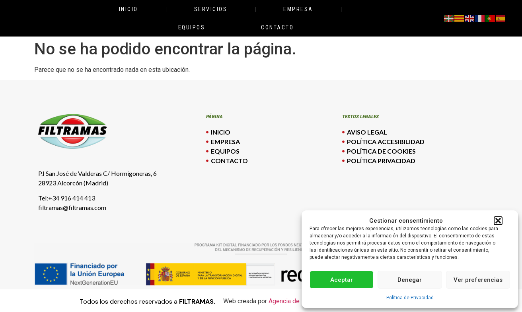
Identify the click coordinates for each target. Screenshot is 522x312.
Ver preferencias (478, 279)
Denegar (409, 279)
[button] (498, 221)
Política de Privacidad (410, 297)
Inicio (128, 9)
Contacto (277, 27)
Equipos (191, 27)
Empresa (298, 9)
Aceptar (341, 279)
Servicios (211, 9)
